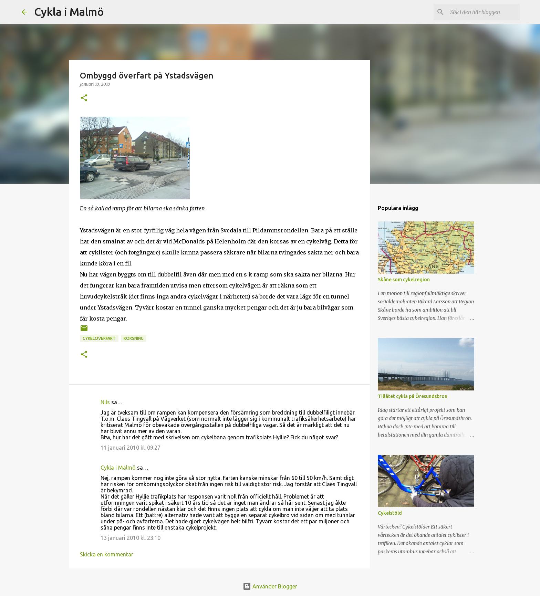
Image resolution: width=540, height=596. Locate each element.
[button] (84, 98)
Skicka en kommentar (106, 554)
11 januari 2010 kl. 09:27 (130, 448)
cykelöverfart (99, 338)
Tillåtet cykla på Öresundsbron (412, 396)
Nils (105, 402)
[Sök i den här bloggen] (483, 12)
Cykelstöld (390, 513)
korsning (134, 338)
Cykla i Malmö (69, 12)
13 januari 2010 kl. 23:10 (130, 538)
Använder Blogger (270, 586)
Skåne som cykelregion (404, 279)
